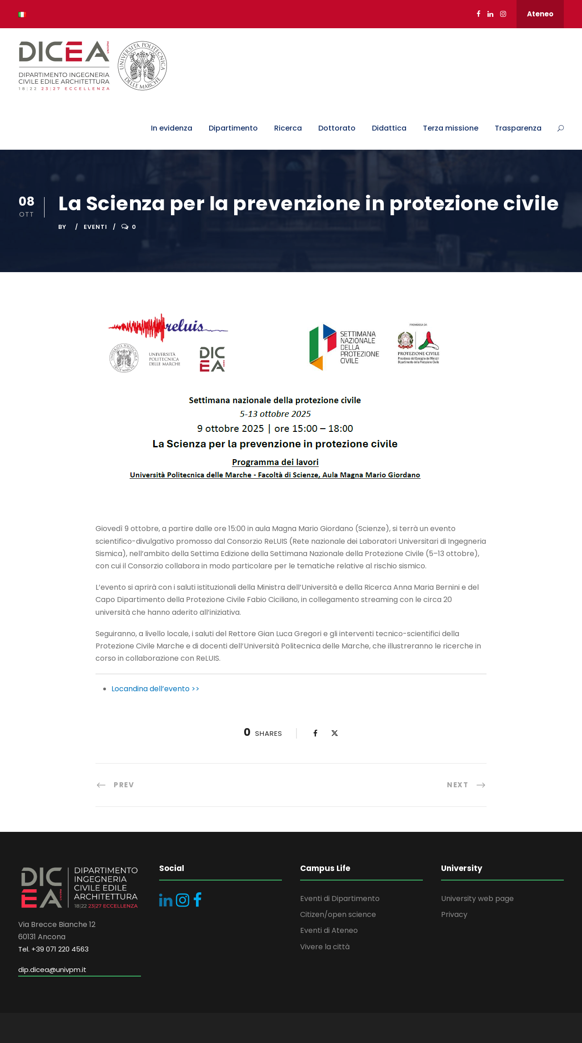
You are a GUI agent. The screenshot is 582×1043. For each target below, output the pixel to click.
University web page (477, 898)
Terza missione (450, 128)
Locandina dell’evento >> (155, 689)
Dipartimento (233, 128)
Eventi (95, 227)
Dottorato (337, 128)
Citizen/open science (338, 914)
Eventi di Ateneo (329, 930)
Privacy (454, 914)
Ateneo (540, 14)
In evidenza (171, 128)
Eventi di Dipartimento (340, 898)
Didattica (389, 128)
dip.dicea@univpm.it (52, 969)
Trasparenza (518, 128)
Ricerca (288, 128)
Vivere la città (325, 947)
